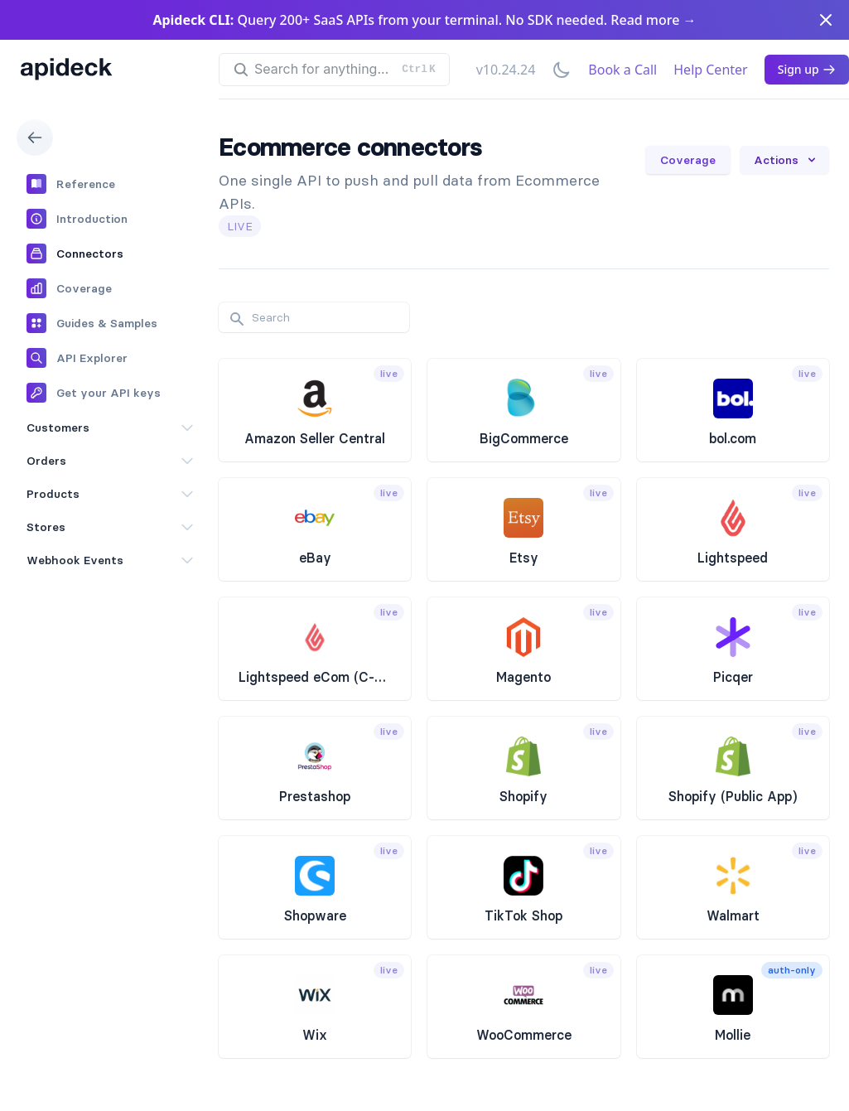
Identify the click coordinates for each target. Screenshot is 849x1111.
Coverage (688, 159)
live (240, 226)
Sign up (807, 69)
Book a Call (622, 69)
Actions (786, 159)
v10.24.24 (506, 69)
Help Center (710, 69)
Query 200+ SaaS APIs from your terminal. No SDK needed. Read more (424, 20)
